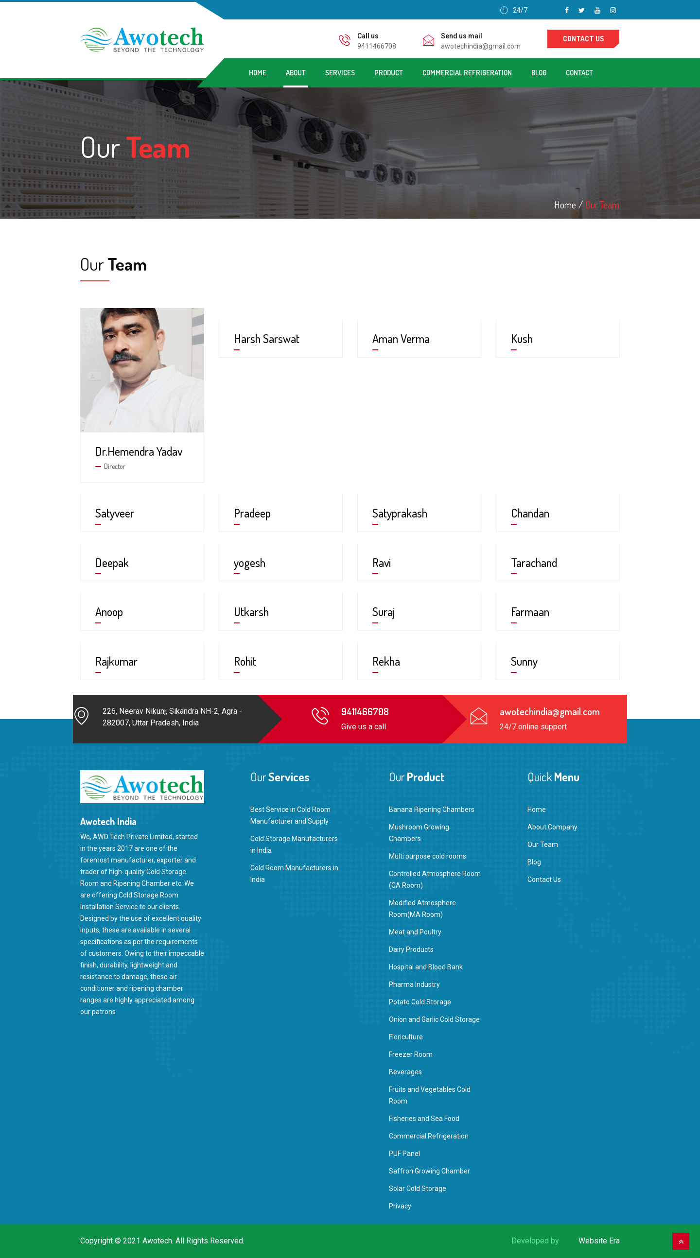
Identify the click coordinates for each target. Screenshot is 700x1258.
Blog (538, 72)
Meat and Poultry (415, 932)
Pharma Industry (414, 984)
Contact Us (544, 879)
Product (388, 72)
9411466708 (376, 46)
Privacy (400, 1206)
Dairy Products (411, 949)
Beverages (405, 1072)
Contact (579, 72)
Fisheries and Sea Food (424, 1118)
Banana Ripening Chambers (431, 809)
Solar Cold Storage (417, 1188)
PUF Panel (404, 1153)
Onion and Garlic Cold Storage (434, 1019)
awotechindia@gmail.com (481, 46)
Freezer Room (411, 1054)
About (296, 72)
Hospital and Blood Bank (426, 967)
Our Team (602, 204)
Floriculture (406, 1037)
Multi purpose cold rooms (427, 856)
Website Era (599, 1240)
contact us (583, 38)
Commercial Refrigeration (467, 72)
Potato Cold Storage (420, 1002)
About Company (552, 827)
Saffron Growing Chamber (429, 1171)
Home (257, 72)
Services (340, 72)
